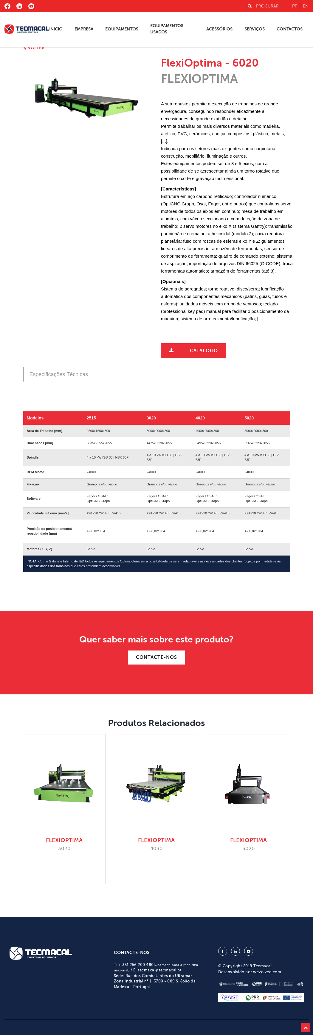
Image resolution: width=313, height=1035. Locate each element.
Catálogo (204, 350)
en (306, 6)
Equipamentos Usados (166, 29)
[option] (86, 99)
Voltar (34, 47)
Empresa (84, 29)
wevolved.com (267, 972)
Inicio (56, 29)
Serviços (254, 29)
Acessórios (219, 29)
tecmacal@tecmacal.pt (160, 970)
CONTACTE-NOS (156, 657)
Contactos (290, 29)
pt (294, 6)
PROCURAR (263, 6)
